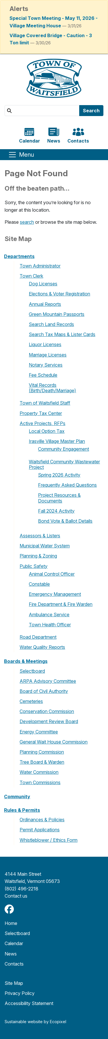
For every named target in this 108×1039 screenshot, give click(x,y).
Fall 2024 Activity (56, 511)
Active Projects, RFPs (42, 423)
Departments (19, 256)
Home (11, 923)
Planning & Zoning (38, 556)
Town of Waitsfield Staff (45, 403)
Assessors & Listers (40, 536)
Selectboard (32, 671)
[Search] (42, 110)
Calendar (14, 943)
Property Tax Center (41, 413)
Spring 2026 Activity (59, 475)
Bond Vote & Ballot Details (65, 521)
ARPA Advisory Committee (48, 681)
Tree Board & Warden (42, 762)
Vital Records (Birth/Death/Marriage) (52, 387)
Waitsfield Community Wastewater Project (64, 464)
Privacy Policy (20, 993)
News (11, 954)
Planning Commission (42, 752)
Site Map (14, 983)
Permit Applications (40, 830)
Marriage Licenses (48, 355)
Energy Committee (39, 732)
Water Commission (39, 772)
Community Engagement (63, 449)
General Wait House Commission (54, 742)
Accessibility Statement (29, 1003)
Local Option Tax (47, 431)
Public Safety (34, 566)
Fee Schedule (43, 375)
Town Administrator (40, 266)
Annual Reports (45, 304)
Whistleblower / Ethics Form (48, 840)
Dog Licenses (43, 284)
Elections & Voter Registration (59, 294)
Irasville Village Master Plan (57, 441)
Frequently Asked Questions (67, 485)
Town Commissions (40, 782)
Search (91, 110)
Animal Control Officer (52, 574)
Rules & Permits (22, 810)
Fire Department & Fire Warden (60, 604)
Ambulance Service (49, 614)
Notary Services (45, 365)
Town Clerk (31, 276)
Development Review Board (49, 721)
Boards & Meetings (26, 661)
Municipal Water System (45, 546)
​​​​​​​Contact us (16, 896)
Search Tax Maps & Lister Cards (62, 334)
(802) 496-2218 (21, 889)
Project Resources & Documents (59, 497)
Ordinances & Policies (42, 819)
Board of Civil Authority (44, 691)
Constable (39, 584)
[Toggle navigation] (21, 154)
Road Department (38, 637)
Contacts (14, 964)
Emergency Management (55, 594)
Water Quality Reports (42, 647)
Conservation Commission (47, 711)
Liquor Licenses (45, 344)
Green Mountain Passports (56, 314)
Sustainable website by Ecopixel (35, 1021)
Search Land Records (51, 324)
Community (17, 796)
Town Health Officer (50, 624)
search (27, 222)
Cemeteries (31, 701)
